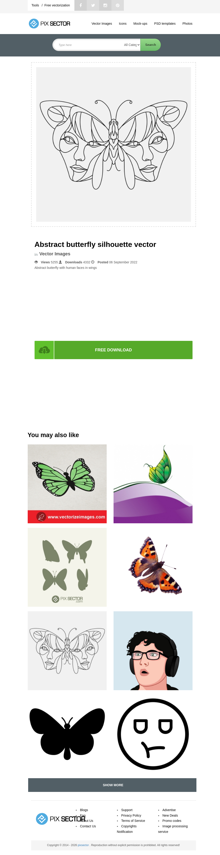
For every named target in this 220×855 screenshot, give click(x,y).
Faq (83, 815)
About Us (86, 821)
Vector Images (102, 23)
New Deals (170, 815)
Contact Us (88, 826)
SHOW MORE (112, 785)
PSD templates (165, 23)
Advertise (169, 810)
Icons (122, 23)
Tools (36, 5)
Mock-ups (140, 23)
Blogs (84, 810)
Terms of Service (133, 821)
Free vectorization (57, 5)
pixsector (84, 845)
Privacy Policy (131, 815)
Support (127, 810)
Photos (187, 23)
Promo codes (172, 821)
